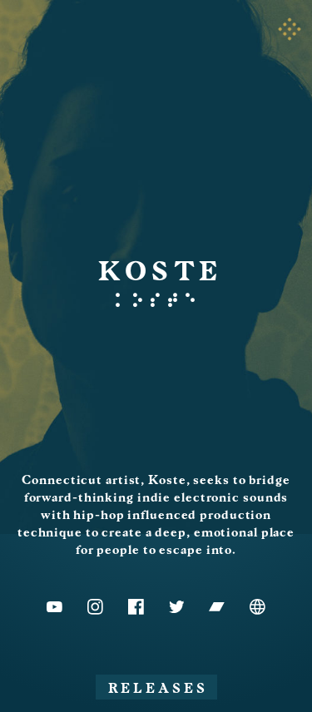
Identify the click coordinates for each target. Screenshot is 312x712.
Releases (158, 688)
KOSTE (161, 271)
